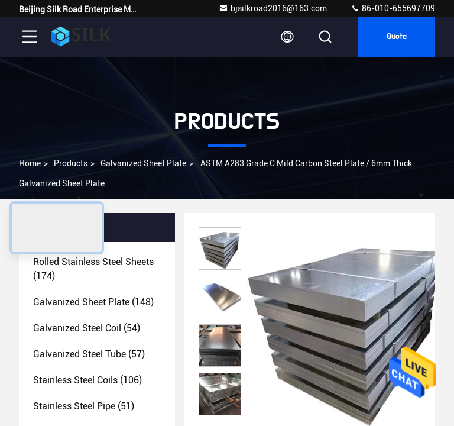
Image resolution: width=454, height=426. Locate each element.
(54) (86, 328)
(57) (89, 354)
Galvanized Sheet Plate (143, 163)
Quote (397, 37)
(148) (93, 302)
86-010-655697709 (393, 8)
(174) (93, 269)
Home (30, 163)
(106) (87, 380)
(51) (83, 406)
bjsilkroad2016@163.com (273, 8)
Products (70, 163)
